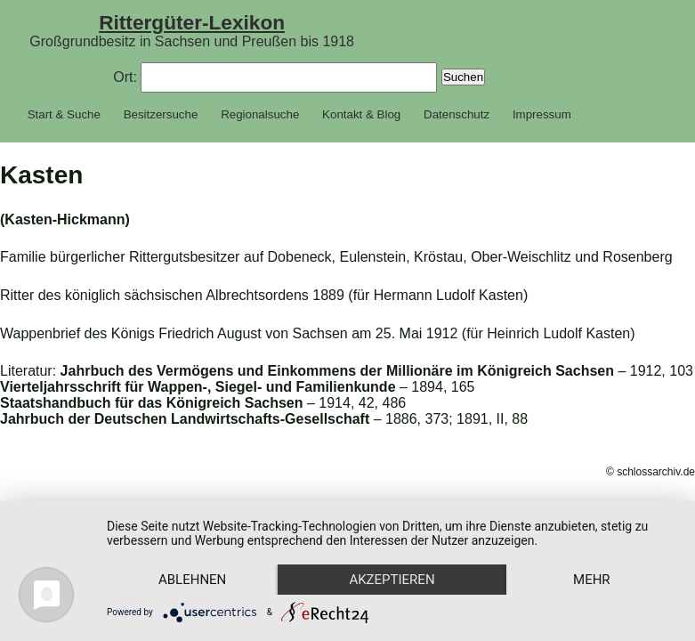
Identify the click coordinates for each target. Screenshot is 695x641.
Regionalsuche (260, 114)
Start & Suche (64, 114)
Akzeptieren (391, 580)
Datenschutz (456, 114)
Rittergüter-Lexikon (192, 22)
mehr (591, 580)
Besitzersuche (161, 114)
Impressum (542, 114)
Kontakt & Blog (361, 114)
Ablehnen (192, 580)
